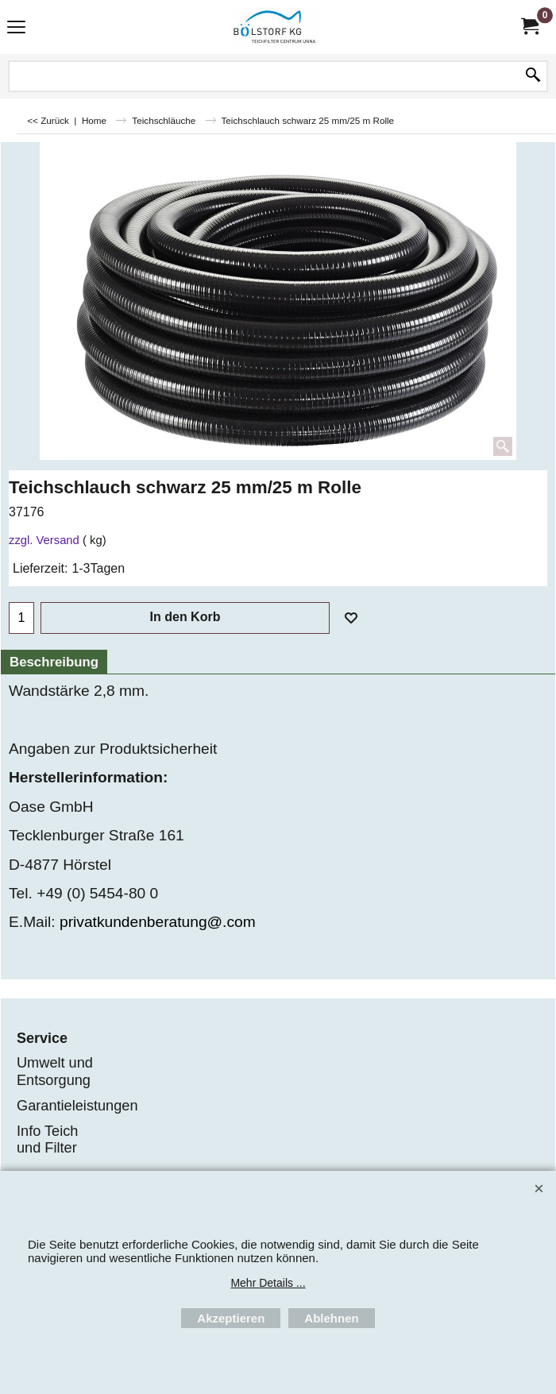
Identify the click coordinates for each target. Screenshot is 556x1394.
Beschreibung (54, 662)
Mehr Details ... (267, 1282)
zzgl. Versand (44, 540)
